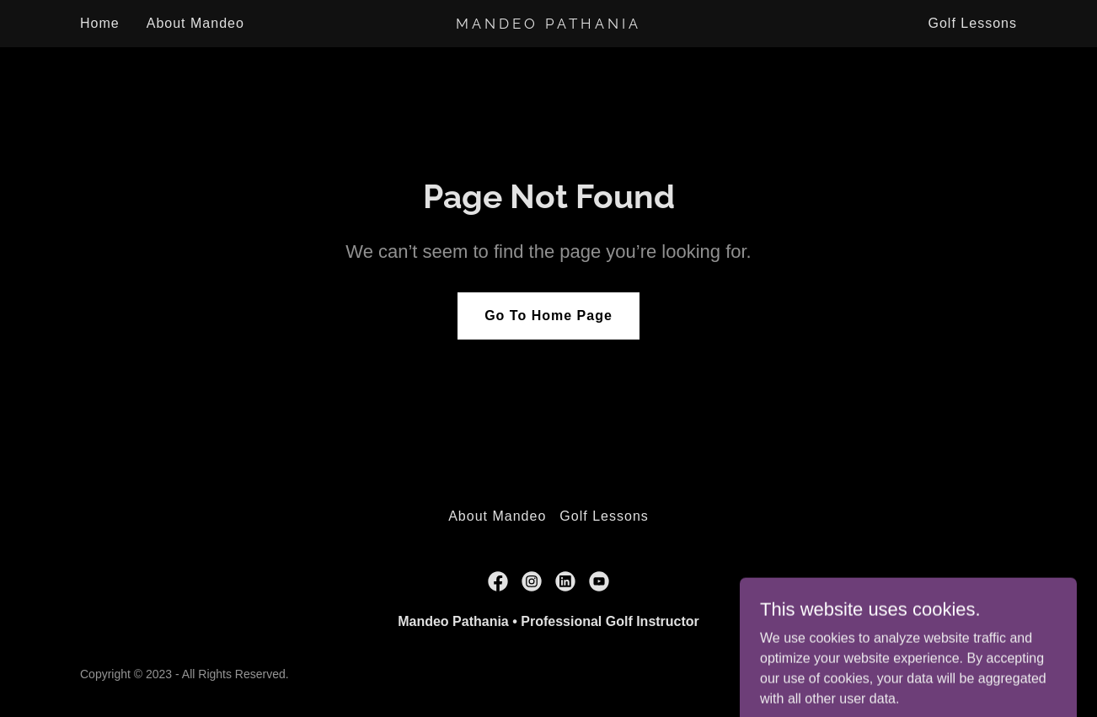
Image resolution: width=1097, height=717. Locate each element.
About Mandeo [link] (195, 23)
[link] (549, 24)
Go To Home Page (548, 315)
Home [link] (100, 23)
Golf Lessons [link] (972, 23)
